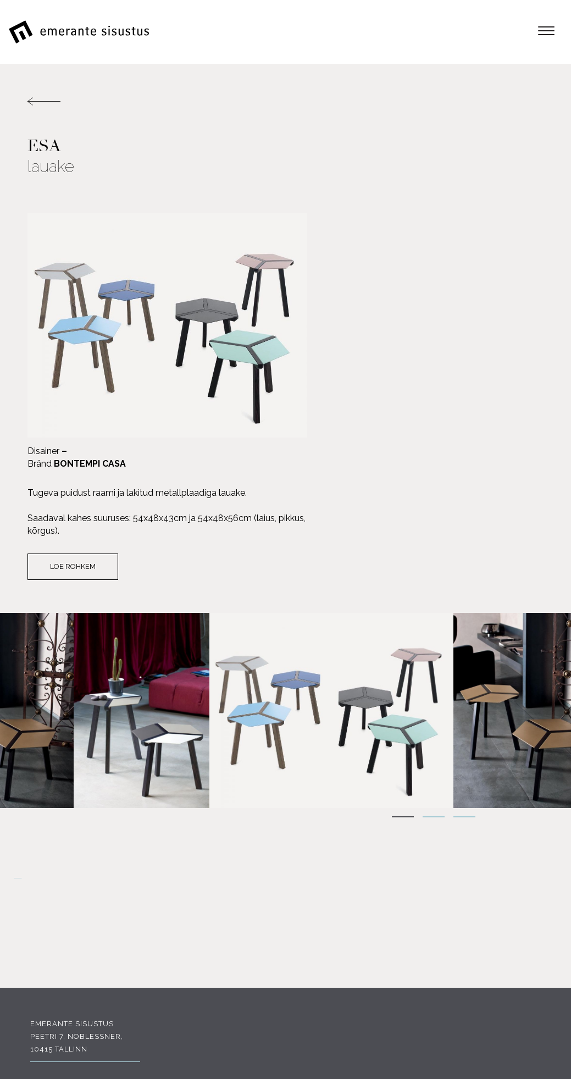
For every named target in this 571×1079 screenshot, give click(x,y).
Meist (532, 888)
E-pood (528, 863)
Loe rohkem (339, 345)
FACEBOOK (66, 940)
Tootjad (526, 901)
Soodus (526, 913)
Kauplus (525, 938)
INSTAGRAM (147, 940)
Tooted (528, 875)
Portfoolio (518, 926)
